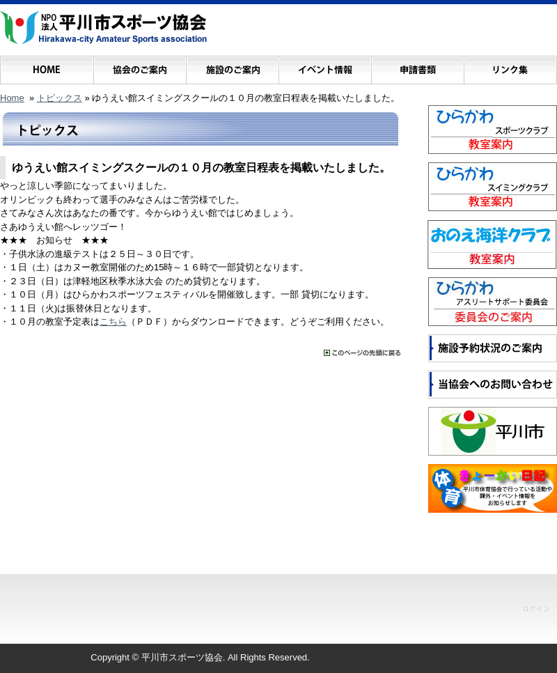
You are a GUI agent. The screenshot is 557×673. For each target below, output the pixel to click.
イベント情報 (324, 66)
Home (12, 98)
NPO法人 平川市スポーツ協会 (103, 28)
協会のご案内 (139, 66)
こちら (113, 321)
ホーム (47, 66)
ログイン (536, 608)
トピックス (59, 98)
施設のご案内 (232, 66)
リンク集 (510, 66)
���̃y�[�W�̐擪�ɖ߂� (362, 353)
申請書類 (417, 66)
